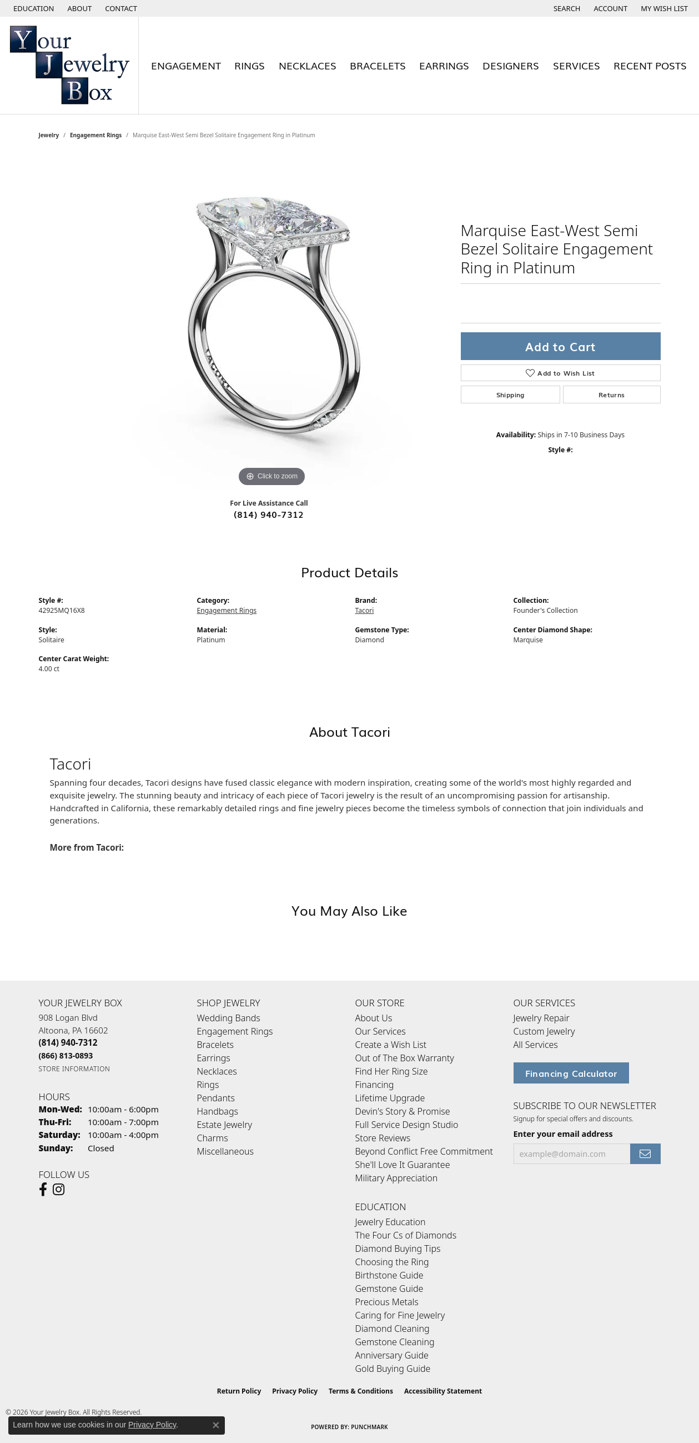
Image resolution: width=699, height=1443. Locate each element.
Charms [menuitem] (212, 1138)
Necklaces (307, 65)
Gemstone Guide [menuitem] (389, 1288)
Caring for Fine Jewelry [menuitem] (400, 1315)
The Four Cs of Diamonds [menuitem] (406, 1235)
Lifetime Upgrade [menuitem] (390, 1098)
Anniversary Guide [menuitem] (392, 1355)
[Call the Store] (68, 1042)
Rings (249, 65)
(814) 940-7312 (269, 514)
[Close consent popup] (216, 1425)
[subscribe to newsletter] (645, 1154)
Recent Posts (650, 65)
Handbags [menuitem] (217, 1111)
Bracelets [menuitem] (215, 1044)
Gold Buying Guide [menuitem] (393, 1368)
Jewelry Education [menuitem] (390, 1222)
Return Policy (239, 1391)
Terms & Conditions (361, 1391)
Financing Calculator (571, 1073)
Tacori (364, 610)
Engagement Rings (96, 135)
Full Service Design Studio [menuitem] (407, 1125)
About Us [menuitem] (374, 1018)
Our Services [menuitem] (380, 1031)
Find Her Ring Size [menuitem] (391, 1071)
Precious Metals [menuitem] (387, 1302)
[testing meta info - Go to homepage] (69, 65)
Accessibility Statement (443, 1391)
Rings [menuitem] (208, 1084)
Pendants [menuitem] (216, 1098)
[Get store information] (74, 1068)
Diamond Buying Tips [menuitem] (398, 1248)
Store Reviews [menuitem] (383, 1138)
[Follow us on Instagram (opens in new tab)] (58, 1189)
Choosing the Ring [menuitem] (392, 1262)
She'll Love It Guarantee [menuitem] (402, 1165)
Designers (510, 65)
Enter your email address (563, 1134)
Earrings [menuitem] (213, 1058)
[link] (79, 8)
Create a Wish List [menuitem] (391, 1044)
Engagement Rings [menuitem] (235, 1031)
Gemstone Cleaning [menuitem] (395, 1342)
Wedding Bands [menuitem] (228, 1018)
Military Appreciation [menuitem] (396, 1178)
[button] (32, 8)
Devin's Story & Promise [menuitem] (402, 1111)
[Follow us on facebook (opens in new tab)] (43, 1189)
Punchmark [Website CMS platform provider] (369, 1427)
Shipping (510, 395)
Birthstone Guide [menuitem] (389, 1275)
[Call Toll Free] (66, 1055)
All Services (536, 1044)
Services (576, 65)
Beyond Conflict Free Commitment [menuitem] (424, 1151)
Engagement (186, 65)
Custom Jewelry (544, 1031)
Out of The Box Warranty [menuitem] (404, 1058)
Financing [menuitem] (374, 1084)
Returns (612, 395)
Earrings (444, 65)
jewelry (49, 135)
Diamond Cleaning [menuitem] (392, 1328)
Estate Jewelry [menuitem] (224, 1125)
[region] (272, 323)
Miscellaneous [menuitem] (225, 1151)
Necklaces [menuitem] (217, 1071)
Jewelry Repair (542, 1018)
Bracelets (378, 65)
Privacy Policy (295, 1391)
